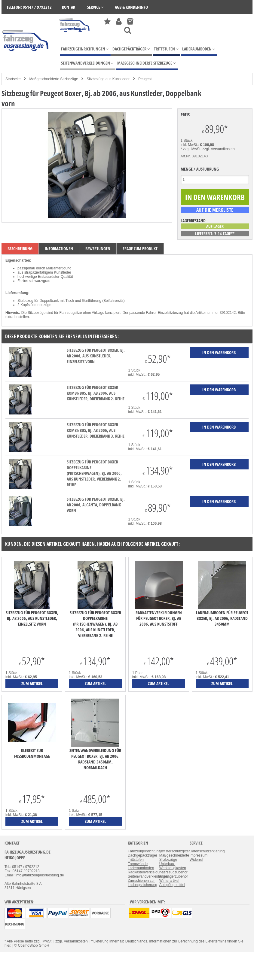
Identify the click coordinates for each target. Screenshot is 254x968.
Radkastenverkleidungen (147, 872)
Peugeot (145, 79)
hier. (8, 945)
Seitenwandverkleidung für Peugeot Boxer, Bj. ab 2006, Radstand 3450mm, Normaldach (95, 759)
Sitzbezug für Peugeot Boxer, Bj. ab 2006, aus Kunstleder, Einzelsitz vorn (96, 355)
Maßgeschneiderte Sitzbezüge (53, 79)
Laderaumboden (141, 868)
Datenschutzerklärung (207, 851)
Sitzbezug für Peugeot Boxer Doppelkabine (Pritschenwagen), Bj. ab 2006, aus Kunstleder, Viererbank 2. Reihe (94, 473)
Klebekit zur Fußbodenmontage (32, 753)
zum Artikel (32, 683)
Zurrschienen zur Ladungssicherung (142, 882)
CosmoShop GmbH (33, 945)
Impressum (198, 855)
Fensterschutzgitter (174, 851)
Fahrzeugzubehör (173, 872)
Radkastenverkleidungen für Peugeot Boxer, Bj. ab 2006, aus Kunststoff (159, 618)
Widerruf (196, 859)
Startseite (13, 79)
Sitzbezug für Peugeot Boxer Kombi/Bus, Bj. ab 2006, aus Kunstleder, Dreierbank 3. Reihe (95, 430)
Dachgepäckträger (142, 855)
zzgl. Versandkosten (218, 149)
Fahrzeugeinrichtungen (146, 851)
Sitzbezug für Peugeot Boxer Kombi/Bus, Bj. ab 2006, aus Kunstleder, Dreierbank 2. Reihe (95, 393)
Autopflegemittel (172, 885)
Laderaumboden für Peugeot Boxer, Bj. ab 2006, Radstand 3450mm (222, 618)
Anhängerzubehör (173, 876)
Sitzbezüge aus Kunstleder (108, 79)
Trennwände (138, 864)
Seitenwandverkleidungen (148, 876)
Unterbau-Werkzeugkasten (172, 866)
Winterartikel (169, 880)
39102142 (228, 313)
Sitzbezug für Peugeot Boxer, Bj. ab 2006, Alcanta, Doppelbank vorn (96, 504)
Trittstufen (136, 859)
